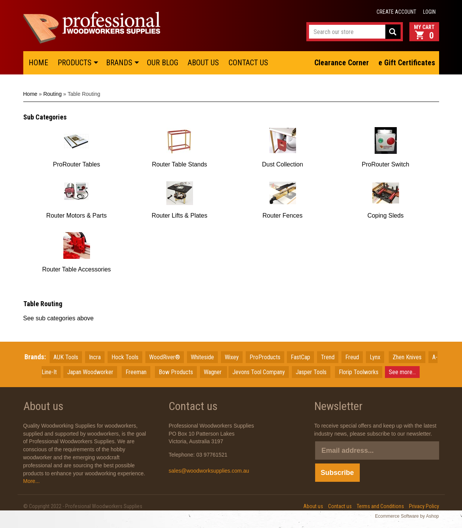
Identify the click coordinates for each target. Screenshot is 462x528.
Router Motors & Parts (76, 215)
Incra (95, 357)
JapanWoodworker (90, 372)
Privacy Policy (424, 506)
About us (313, 506)
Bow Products (176, 372)
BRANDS (119, 62)
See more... (402, 372)
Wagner (213, 372)
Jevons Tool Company (258, 372)
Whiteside (202, 357)
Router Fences (282, 215)
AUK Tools (65, 357)
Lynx (375, 357)
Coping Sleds (385, 215)
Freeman (136, 372)
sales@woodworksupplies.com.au (209, 471)
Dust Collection (282, 164)
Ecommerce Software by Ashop (407, 516)
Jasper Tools (311, 372)
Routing (52, 94)
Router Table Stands (179, 164)
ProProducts (265, 357)
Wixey (232, 357)
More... (31, 481)
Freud (352, 357)
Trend (328, 357)
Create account (396, 12)
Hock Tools (124, 357)
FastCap (300, 357)
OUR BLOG (162, 62)
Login (429, 12)
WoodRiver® (164, 357)
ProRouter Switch (385, 164)
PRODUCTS (75, 62)
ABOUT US (203, 62)
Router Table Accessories (76, 269)
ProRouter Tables (76, 164)
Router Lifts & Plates (180, 215)
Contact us (340, 506)
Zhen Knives (407, 357)
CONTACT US (248, 62)
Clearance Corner (341, 62)
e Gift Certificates (406, 62)
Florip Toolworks (358, 372)
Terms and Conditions (380, 506)
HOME (38, 62)
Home (30, 94)
